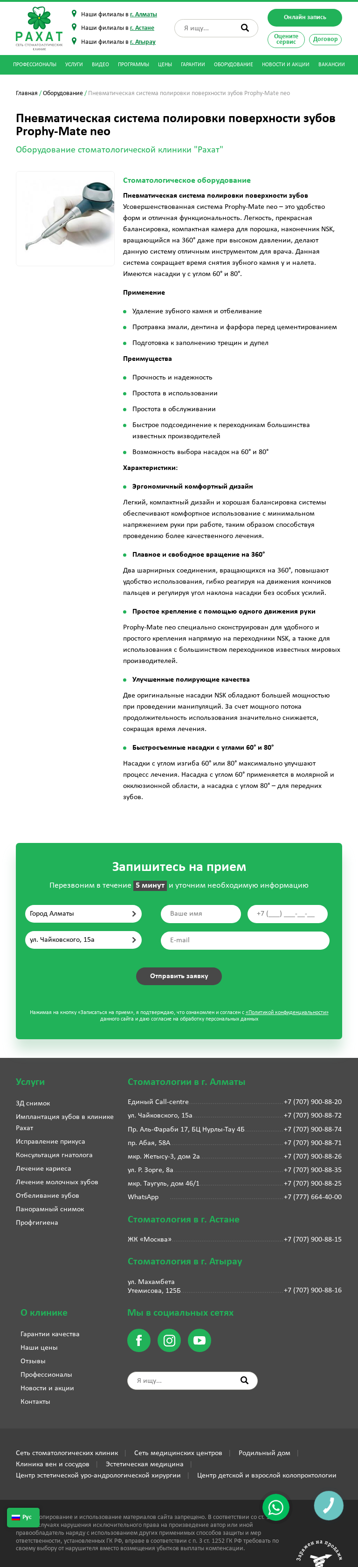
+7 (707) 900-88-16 (313, 1290)
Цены (165, 65)
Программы (133, 65)
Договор (325, 39)
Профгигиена (37, 1223)
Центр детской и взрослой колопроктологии (267, 1475)
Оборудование (233, 65)
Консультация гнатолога (54, 1155)
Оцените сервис (286, 39)
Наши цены (39, 1348)
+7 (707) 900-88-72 (313, 1115)
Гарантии (193, 65)
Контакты (35, 1402)
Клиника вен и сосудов (53, 1464)
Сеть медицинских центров (178, 1453)
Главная (27, 93)
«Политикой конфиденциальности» (287, 1012)
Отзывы (33, 1361)
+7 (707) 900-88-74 (313, 1129)
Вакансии (331, 65)
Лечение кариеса (43, 1169)
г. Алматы (143, 14)
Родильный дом (264, 1453)
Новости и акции (286, 65)
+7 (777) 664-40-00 (313, 1197)
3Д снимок (33, 1103)
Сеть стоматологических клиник (67, 1453)
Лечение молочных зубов (57, 1182)
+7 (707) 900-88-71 (313, 1143)
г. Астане (142, 28)
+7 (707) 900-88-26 (313, 1156)
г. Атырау (143, 42)
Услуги (74, 65)
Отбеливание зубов (47, 1196)
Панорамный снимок (50, 1209)
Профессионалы (34, 65)
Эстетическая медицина (145, 1464)
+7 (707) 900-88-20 (313, 1102)
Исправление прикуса (50, 1142)
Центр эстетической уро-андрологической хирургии (98, 1475)
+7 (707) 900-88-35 (313, 1170)
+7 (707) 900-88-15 (313, 1239)
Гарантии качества (50, 1334)
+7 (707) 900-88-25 (313, 1183)
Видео (100, 65)
